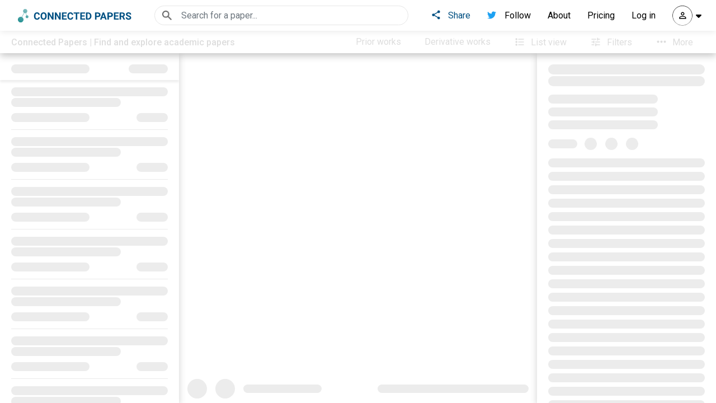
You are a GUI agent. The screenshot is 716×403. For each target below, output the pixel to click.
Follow (509, 15)
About (559, 15)
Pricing (601, 15)
